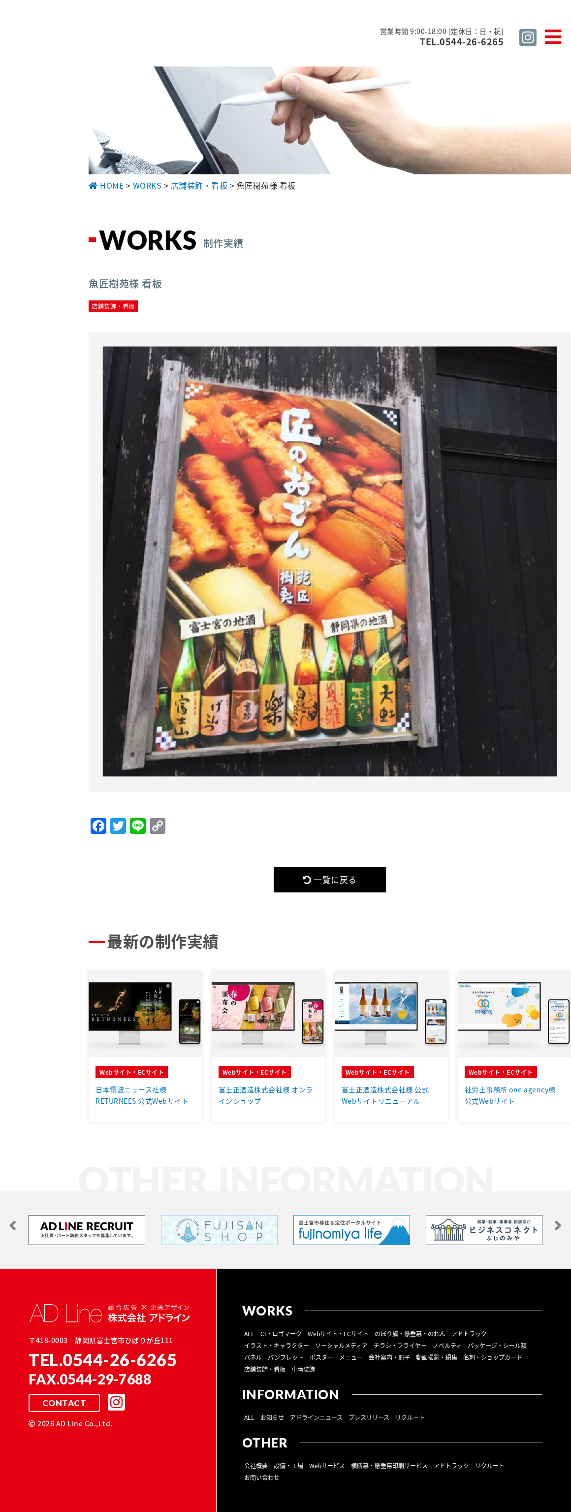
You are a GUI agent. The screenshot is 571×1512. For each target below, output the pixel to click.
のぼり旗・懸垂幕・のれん (410, 1334)
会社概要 (256, 1466)
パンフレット (286, 1357)
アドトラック (469, 1334)
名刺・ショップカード (492, 1357)
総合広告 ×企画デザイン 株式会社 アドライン (165, 41)
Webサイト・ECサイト (338, 1334)
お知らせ (272, 1417)
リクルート (410, 1417)
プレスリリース (369, 1417)
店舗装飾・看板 (265, 1369)
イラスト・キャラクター (276, 1346)
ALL (249, 1334)
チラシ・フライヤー (400, 1346)
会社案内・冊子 (389, 1357)
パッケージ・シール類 (497, 1346)
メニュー (351, 1357)
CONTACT (64, 1403)
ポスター (321, 1357)
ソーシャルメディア (341, 1346)
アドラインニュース (316, 1417)
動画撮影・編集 (436, 1357)
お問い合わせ (262, 1478)
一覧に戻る (329, 880)
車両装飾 (303, 1369)
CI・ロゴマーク (281, 1334)
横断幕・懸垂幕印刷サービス (389, 1466)
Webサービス (327, 1466)
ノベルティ (447, 1346)
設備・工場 (288, 1466)
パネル (253, 1357)
